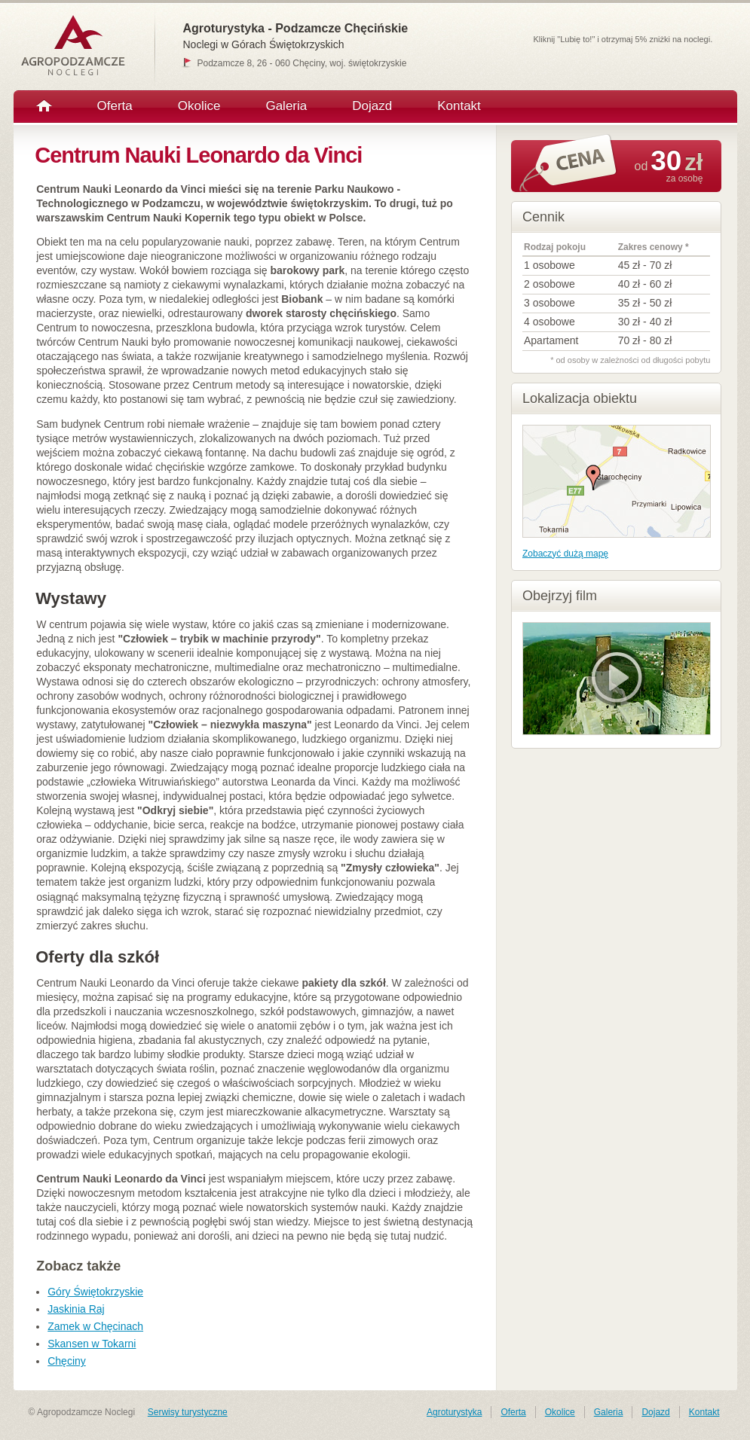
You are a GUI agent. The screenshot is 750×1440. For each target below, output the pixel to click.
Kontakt (459, 106)
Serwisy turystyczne (188, 1412)
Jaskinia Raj (75, 1309)
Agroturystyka (454, 1412)
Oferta (115, 106)
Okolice (199, 106)
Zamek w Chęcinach (95, 1326)
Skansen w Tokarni (91, 1344)
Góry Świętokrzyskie (95, 1292)
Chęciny (66, 1361)
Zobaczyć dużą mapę (565, 553)
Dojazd (372, 106)
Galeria (286, 106)
